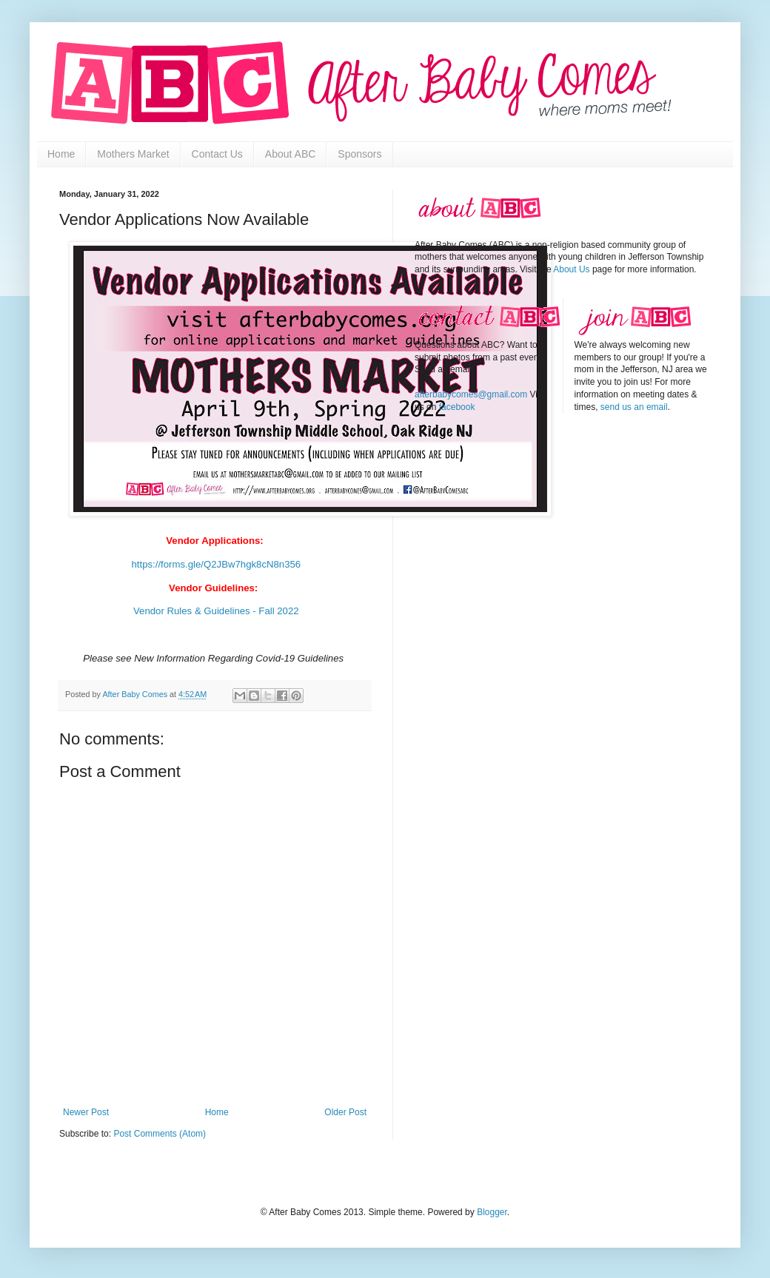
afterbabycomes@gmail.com (471, 394)
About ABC (290, 154)
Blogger (492, 1212)
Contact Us (217, 154)
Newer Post (86, 1112)
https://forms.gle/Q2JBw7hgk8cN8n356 (216, 564)
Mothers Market (133, 154)
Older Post (345, 1112)
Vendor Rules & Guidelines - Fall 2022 (214, 610)
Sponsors (359, 154)
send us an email (634, 407)
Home (61, 154)
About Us (571, 269)
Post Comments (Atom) (159, 1134)
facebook (457, 407)
